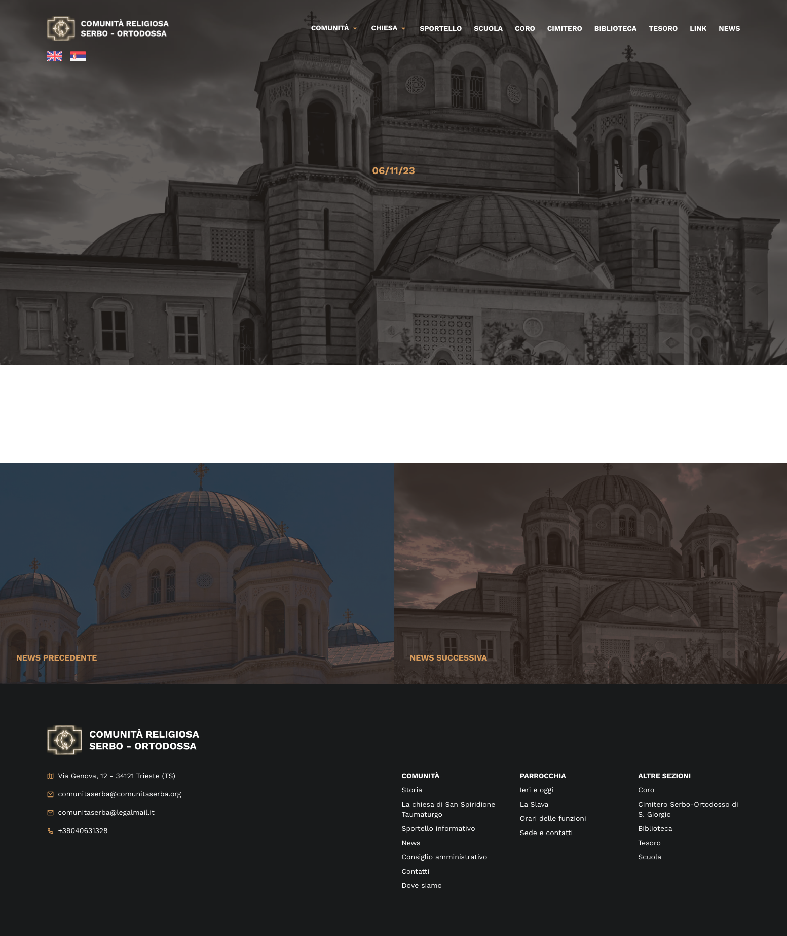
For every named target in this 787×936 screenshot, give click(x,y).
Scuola (488, 29)
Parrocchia (543, 776)
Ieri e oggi (536, 790)
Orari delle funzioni (553, 819)
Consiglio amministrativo (445, 857)
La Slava (534, 805)
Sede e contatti (546, 833)
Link (698, 29)
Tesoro (663, 29)
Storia (412, 790)
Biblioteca (615, 29)
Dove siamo (422, 886)
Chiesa (384, 28)
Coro (525, 29)
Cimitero (564, 29)
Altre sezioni (664, 776)
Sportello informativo (438, 829)
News (729, 29)
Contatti (416, 872)
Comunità (330, 28)
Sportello (441, 29)
